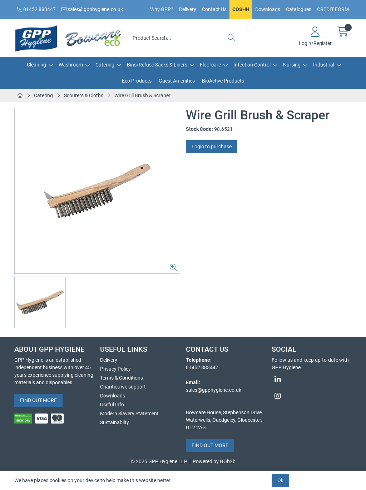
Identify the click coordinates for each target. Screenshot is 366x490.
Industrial (323, 65)
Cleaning (36, 65)
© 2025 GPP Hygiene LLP (159, 461)
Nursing (292, 65)
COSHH (240, 9)
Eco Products (137, 81)
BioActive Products (223, 81)
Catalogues (298, 9)
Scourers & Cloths (83, 95)
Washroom (71, 65)
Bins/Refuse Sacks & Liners (157, 65)
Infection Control (252, 65)
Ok (280, 480)
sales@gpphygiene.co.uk (92, 9)
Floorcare (210, 65)
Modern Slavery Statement (129, 413)
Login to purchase (212, 146)
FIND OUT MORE (38, 400)
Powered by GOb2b (214, 461)
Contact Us (214, 9)
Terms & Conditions (121, 378)
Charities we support (123, 387)
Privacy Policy (115, 369)
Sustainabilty (114, 422)
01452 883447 (36, 9)
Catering (104, 65)
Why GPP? (161, 9)
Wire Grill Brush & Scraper (142, 95)
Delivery (187, 9)
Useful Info (112, 404)
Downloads (267, 9)
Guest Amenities (177, 81)
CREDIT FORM (333, 9)
